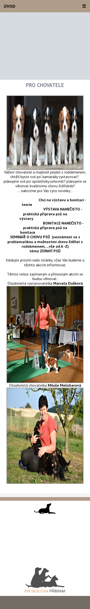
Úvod (10, 6)
